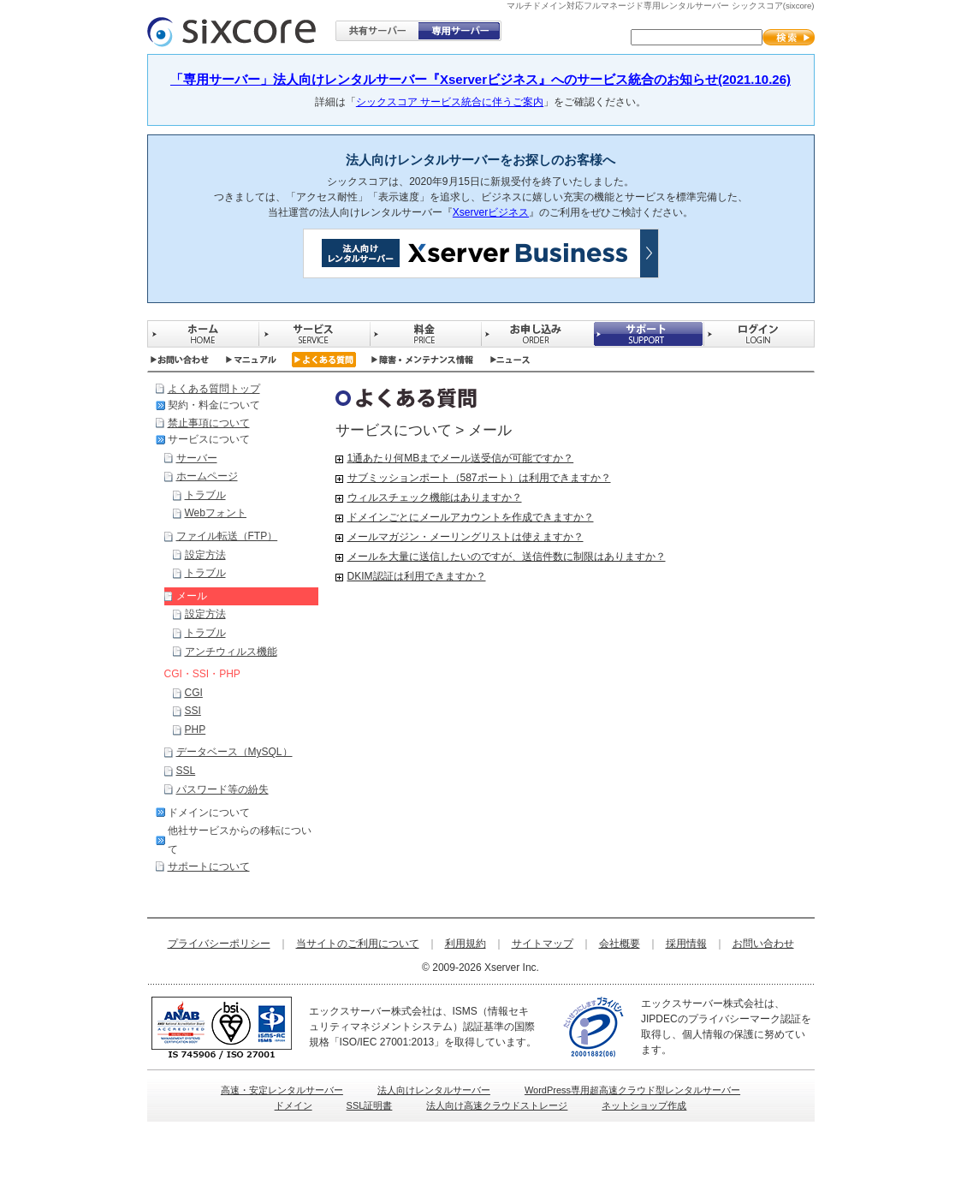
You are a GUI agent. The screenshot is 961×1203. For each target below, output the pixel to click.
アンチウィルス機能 (231, 652)
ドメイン (293, 1105)
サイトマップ (542, 944)
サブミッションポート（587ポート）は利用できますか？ (479, 478)
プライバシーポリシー (219, 944)
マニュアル (251, 359)
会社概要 (619, 944)
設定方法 (205, 555)
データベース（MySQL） (234, 752)
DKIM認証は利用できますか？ (416, 576)
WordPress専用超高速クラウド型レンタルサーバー (632, 1090)
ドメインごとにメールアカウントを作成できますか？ (470, 517)
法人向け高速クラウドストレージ (496, 1105)
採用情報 (686, 944)
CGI (194, 693)
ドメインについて (209, 813)
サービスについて (209, 439)
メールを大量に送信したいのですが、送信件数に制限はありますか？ (506, 557)
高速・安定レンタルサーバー (282, 1090)
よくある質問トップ (214, 389)
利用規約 (465, 944)
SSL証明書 (370, 1105)
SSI (193, 711)
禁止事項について (209, 423)
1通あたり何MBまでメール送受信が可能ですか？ (460, 458)
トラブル (205, 495)
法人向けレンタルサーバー (433, 1090)
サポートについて (209, 866)
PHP (195, 729)
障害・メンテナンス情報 (422, 359)
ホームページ (207, 476)
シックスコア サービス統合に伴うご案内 (449, 102)
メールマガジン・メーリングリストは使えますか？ (465, 537)
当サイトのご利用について (357, 944)
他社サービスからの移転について (239, 840)
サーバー (196, 458)
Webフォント (215, 513)
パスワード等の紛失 (222, 789)
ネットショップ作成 (644, 1105)
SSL (186, 771)
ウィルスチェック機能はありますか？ (434, 497)
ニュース (510, 359)
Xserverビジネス (491, 212)
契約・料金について (214, 405)
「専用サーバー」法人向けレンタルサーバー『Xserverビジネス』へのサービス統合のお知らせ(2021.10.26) (480, 79)
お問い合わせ (179, 359)
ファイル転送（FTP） (227, 536)
